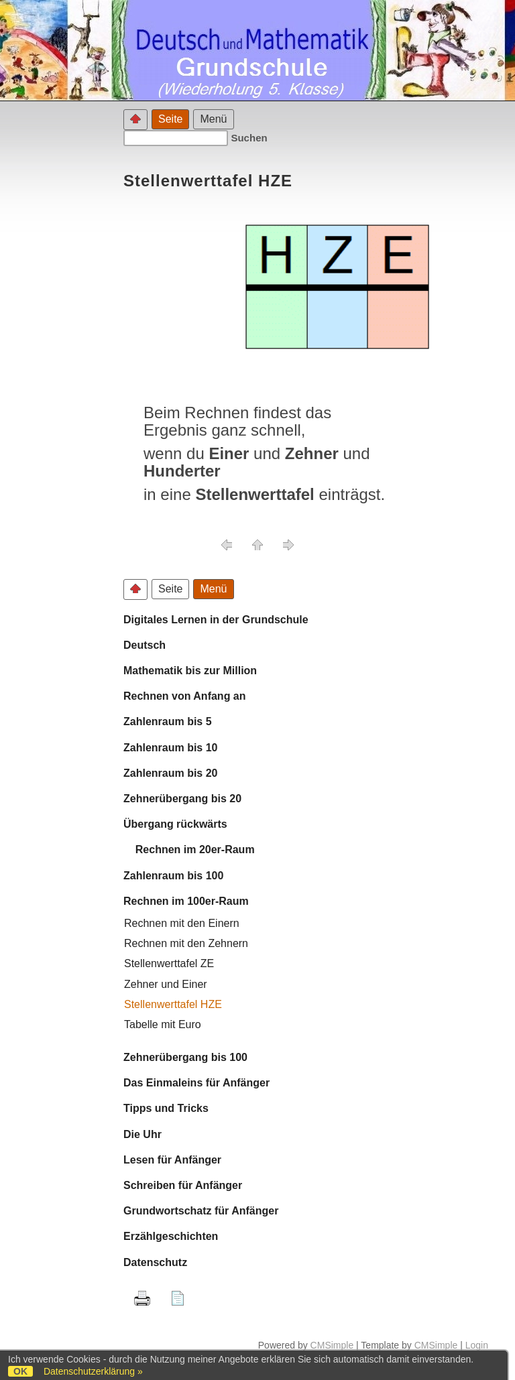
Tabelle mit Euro (162, 1024)
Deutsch (144, 645)
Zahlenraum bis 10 (170, 747)
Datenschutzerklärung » (93, 1371)
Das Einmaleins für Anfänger (196, 1082)
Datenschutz (155, 1262)
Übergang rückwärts (175, 824)
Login (476, 1345)
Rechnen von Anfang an (184, 696)
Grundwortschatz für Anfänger (200, 1210)
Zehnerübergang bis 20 (182, 798)
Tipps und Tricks (166, 1108)
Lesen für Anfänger (172, 1160)
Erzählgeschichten (170, 1236)
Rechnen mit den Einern (181, 923)
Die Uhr (142, 1134)
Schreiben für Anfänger (182, 1185)
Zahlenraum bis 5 (167, 721)
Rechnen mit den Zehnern (186, 943)
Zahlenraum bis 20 (170, 773)
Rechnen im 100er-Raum (186, 901)
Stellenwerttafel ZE (169, 963)
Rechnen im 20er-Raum (189, 849)
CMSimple (332, 1345)
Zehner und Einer (165, 984)
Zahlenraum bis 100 (173, 875)
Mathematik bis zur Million (190, 670)
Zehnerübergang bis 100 (185, 1057)
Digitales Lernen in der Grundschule (215, 619)
